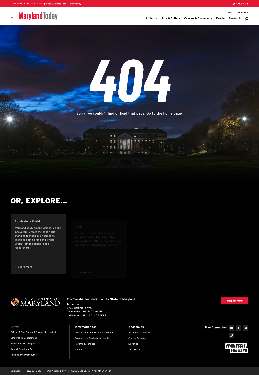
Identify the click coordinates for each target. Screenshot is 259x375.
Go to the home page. (164, 113)
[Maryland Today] (38, 16)
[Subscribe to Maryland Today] (243, 12)
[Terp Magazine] (229, 12)
